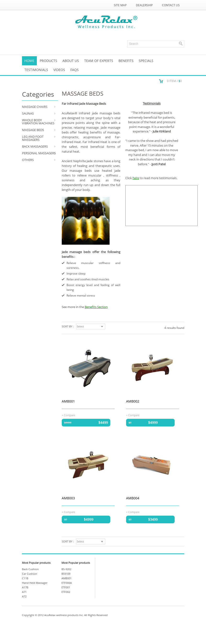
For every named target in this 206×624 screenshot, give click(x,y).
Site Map (120, 5)
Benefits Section (96, 307)
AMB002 (132, 401)
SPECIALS (146, 60)
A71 (24, 592)
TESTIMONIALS (36, 69)
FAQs (74, 69)
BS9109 (65, 573)
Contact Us (171, 5)
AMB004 (132, 498)
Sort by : (68, 326)
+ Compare (68, 414)
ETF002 (65, 592)
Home (29, 60)
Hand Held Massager (34, 583)
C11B (25, 578)
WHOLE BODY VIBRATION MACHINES (38, 121)
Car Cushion (29, 573)
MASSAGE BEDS (33, 130)
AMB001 (68, 401)
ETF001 (65, 587)
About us (70, 60)
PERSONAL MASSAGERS (39, 153)
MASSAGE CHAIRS (34, 107)
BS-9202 (66, 569)
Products (48, 60)
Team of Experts (98, 60)
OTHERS (28, 160)
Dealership (144, 5)
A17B (25, 587)
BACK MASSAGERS (35, 146)
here (136, 178)
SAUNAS (28, 113)
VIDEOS (59, 69)
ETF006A (66, 583)
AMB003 (68, 498)
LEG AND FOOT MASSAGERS (33, 138)
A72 (24, 596)
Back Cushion (30, 569)
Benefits (126, 60)
